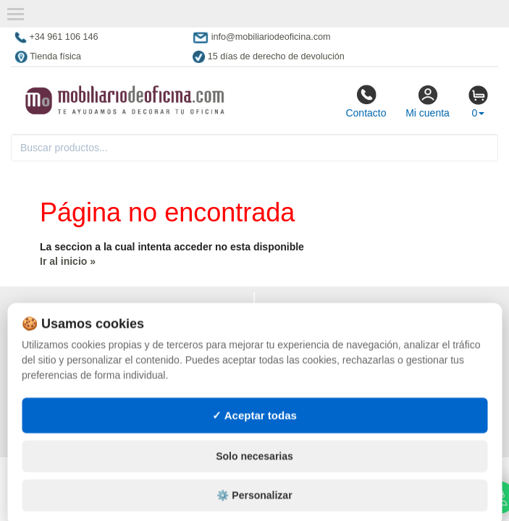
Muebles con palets (315, 398)
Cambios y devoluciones (76, 340)
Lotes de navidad (308, 412)
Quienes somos (53, 369)
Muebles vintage (307, 340)
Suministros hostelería (325, 383)
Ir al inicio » (68, 261)
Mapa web (40, 383)
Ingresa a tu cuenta (66, 412)
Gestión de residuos (316, 427)
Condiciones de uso (65, 326)
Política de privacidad (71, 311)
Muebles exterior (310, 311)
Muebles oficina (305, 326)
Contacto (365, 101)
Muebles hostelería (316, 369)
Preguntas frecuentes (74, 398)
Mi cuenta (427, 101)
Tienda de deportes (313, 355)
